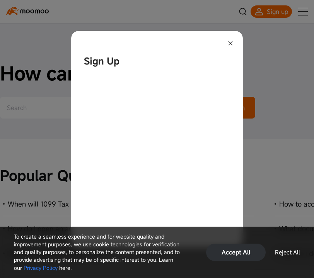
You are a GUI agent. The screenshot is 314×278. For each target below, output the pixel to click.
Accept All (236, 252)
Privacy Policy (41, 267)
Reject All (287, 252)
